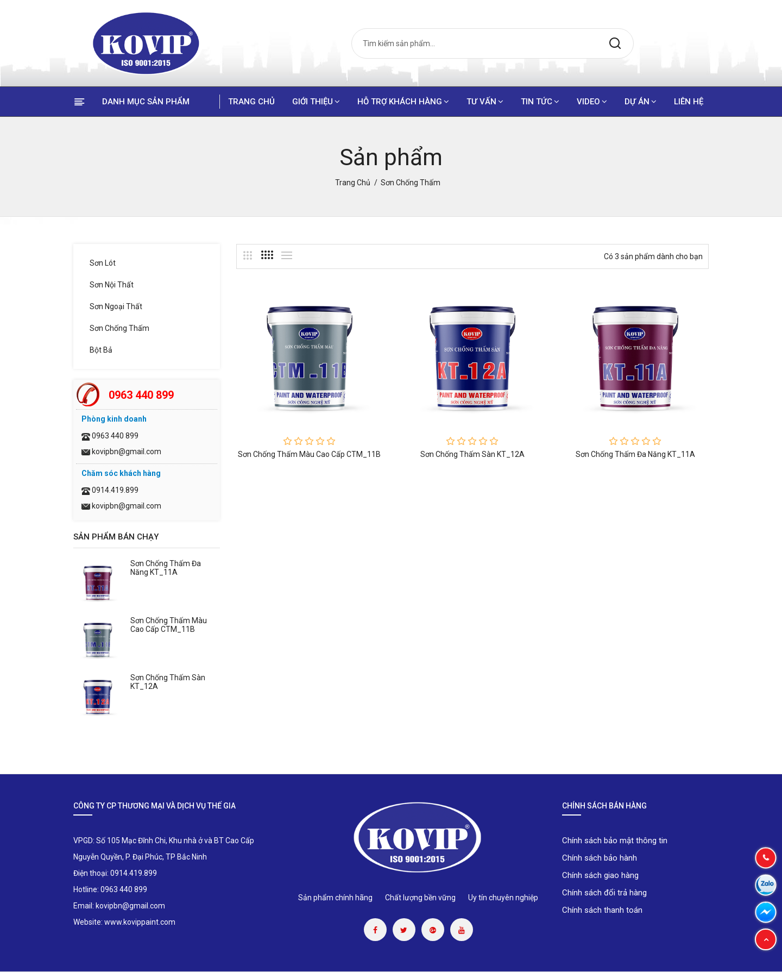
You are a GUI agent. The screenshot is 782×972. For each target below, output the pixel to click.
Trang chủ (251, 101)
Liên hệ (688, 101)
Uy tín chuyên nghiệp (503, 897)
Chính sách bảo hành (599, 858)
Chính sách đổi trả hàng (604, 893)
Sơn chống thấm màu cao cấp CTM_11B (168, 625)
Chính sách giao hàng (600, 875)
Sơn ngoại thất (116, 306)
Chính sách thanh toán (602, 910)
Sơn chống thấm (119, 328)
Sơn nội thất (112, 284)
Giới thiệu (316, 101)
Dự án (641, 101)
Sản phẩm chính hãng (335, 897)
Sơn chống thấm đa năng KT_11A (165, 567)
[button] (766, 939)
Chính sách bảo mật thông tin (614, 840)
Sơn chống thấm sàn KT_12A (472, 454)
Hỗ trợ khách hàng (403, 101)
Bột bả (101, 350)
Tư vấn (484, 101)
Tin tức (540, 101)
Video (592, 101)
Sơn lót (103, 263)
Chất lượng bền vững (420, 897)
